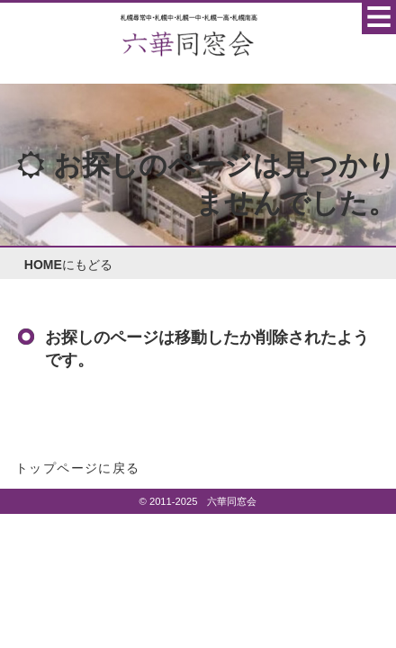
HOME (43, 264)
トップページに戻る (77, 468)
